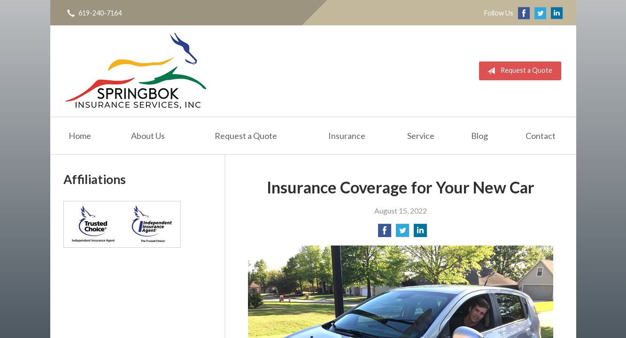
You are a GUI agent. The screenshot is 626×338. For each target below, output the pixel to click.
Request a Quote (517, 71)
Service (420, 136)
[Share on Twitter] (402, 233)
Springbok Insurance (135, 71)
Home (80, 136)
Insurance (346, 136)
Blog (479, 136)
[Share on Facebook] (384, 233)
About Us (148, 136)
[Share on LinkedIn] (420, 233)
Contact (541, 136)
